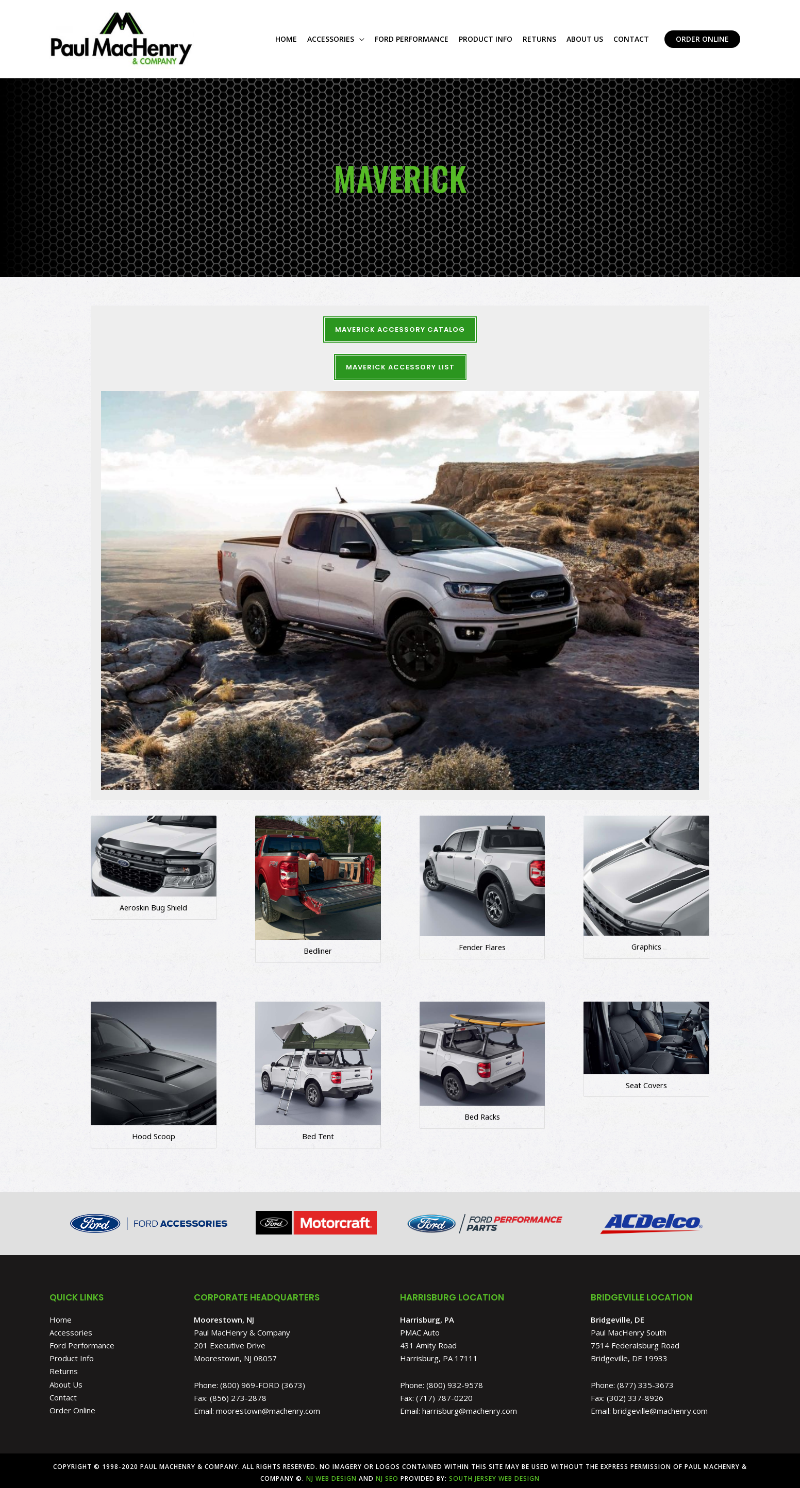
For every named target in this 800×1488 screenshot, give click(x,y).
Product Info (71, 1354)
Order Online (72, 1406)
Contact (63, 1393)
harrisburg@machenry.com (469, 1407)
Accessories (70, 1328)
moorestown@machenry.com (268, 1407)
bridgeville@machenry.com (660, 1407)
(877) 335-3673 (645, 1381)
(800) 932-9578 (454, 1381)
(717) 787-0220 (444, 1394)
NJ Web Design (330, 1474)
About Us (65, 1380)
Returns (63, 1367)
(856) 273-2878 (238, 1394)
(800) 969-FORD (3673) (262, 1381)
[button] (702, 37)
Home (60, 1315)
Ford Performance (81, 1342)
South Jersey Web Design (494, 1474)
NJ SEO (387, 1474)
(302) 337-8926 (635, 1394)
